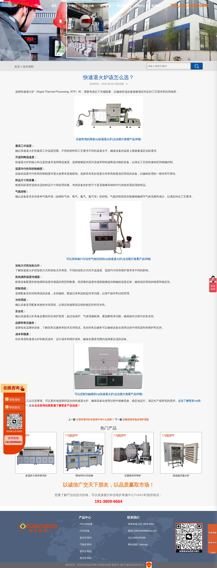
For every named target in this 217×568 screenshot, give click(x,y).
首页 (54, 5)
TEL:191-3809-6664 (190, 5)
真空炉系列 (86, 558)
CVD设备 (85, 530)
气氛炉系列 (86, 544)
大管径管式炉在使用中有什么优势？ (95, 419)
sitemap (143, 544)
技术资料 (122, 5)
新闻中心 (139, 5)
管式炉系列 (86, 551)
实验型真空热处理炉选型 (136, 419)
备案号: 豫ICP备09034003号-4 (128, 564)
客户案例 (105, 5)
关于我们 (71, 5)
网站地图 (132, 544)
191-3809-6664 (108, 501)
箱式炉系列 (86, 537)
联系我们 (157, 5)
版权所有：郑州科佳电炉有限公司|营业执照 (88, 564)
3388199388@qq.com (145, 530)
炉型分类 (88, 5)
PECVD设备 (86, 524)
